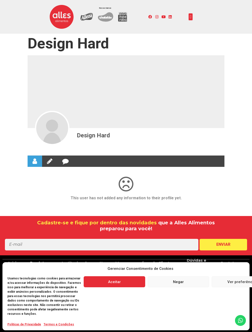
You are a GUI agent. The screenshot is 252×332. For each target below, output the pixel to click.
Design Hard (93, 135)
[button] (191, 17)
